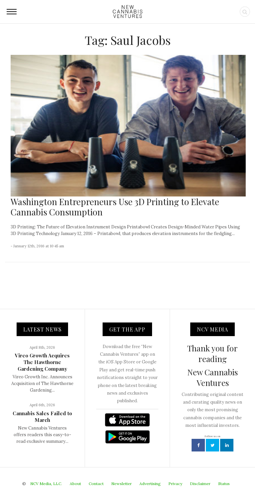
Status (224, 483)
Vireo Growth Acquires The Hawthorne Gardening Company (42, 362)
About (75, 483)
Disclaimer (200, 483)
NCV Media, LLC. (46, 483)
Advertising (150, 483)
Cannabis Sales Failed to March (42, 416)
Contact (96, 483)
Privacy (175, 483)
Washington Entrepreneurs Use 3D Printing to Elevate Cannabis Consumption (115, 207)
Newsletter (121, 483)
